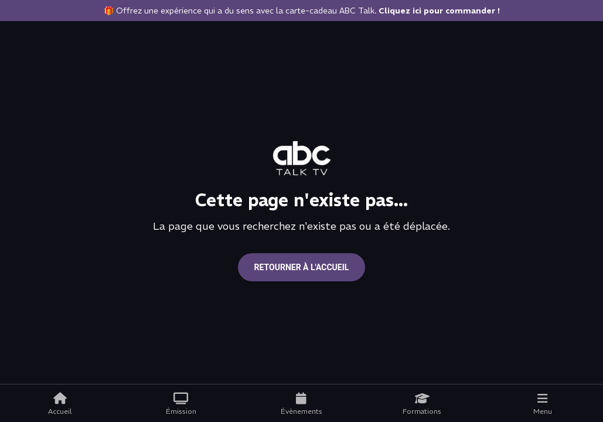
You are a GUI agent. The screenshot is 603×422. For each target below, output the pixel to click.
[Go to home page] (301, 158)
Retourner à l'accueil (301, 267)
